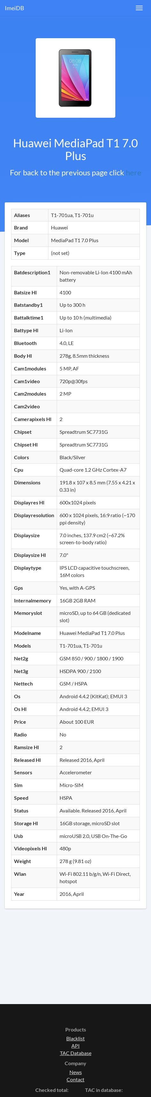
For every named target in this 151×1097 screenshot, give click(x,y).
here (133, 172)
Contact (75, 1079)
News (75, 1072)
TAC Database (75, 1053)
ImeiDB (14, 7)
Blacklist (75, 1038)
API (75, 1046)
